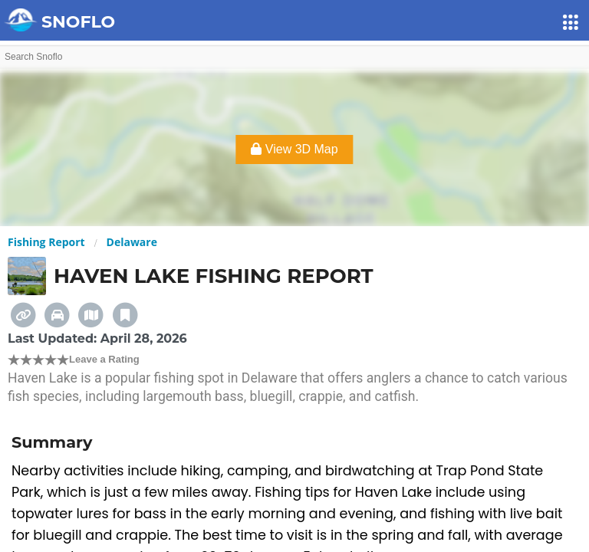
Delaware (132, 242)
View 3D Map (294, 149)
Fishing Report (46, 242)
